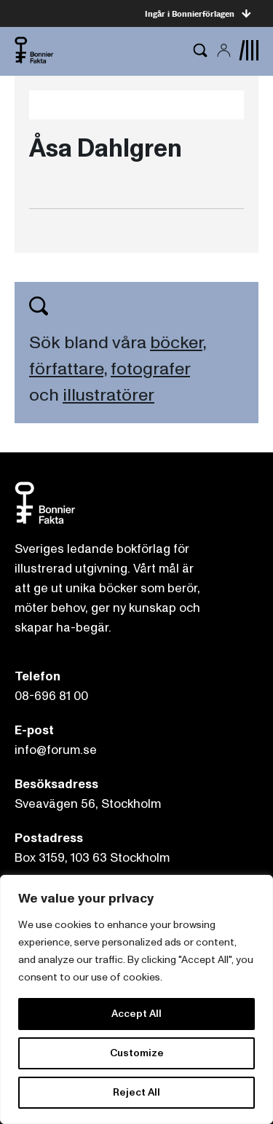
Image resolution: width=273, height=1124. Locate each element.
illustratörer (108, 395)
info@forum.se (56, 750)
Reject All (136, 1092)
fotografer (150, 369)
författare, (68, 369)
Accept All (136, 1014)
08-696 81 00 (51, 696)
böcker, (178, 343)
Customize (137, 1053)
